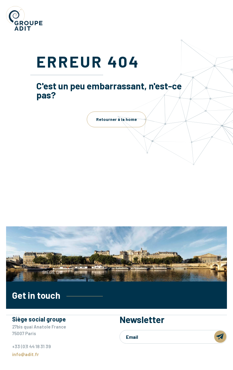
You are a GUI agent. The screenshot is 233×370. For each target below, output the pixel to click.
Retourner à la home (116, 119)
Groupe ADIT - (24, 18)
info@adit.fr (25, 354)
